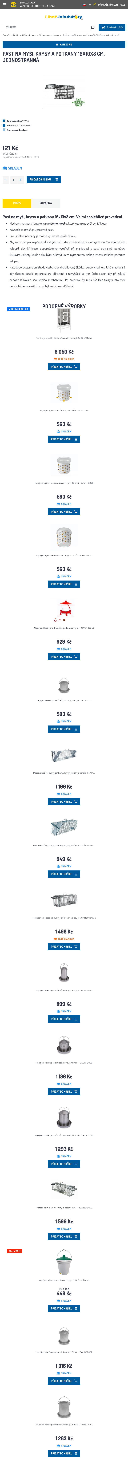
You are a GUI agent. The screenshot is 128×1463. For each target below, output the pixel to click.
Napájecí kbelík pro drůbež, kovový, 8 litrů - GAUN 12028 (64, 1062)
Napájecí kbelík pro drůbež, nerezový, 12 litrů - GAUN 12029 (64, 1135)
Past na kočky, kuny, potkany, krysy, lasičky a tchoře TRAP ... (64, 772)
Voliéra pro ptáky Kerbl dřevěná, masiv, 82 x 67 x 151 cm (64, 338)
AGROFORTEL (24, 125)
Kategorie (64, 44)
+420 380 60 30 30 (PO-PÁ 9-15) (33, 3)
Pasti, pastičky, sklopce (24, 35)
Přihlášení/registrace (109, 4)
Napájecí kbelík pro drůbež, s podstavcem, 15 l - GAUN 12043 (64, 628)
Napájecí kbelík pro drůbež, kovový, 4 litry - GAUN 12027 (64, 990)
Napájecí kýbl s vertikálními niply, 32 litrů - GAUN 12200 (64, 555)
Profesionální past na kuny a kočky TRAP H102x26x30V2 (64, 1207)
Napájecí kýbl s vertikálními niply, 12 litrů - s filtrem (64, 1280)
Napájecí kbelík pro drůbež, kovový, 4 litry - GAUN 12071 (64, 700)
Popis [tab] (17, 203)
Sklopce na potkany (49, 35)
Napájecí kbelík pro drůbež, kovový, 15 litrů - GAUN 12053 (64, 1424)
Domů (6, 35)
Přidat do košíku (44, 179)
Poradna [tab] (45, 203)
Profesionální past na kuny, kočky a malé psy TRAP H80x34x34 (64, 917)
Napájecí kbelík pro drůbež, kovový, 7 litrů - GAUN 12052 (64, 1352)
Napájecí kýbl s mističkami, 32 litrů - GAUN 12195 (64, 410)
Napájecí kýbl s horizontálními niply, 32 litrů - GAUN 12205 (64, 483)
